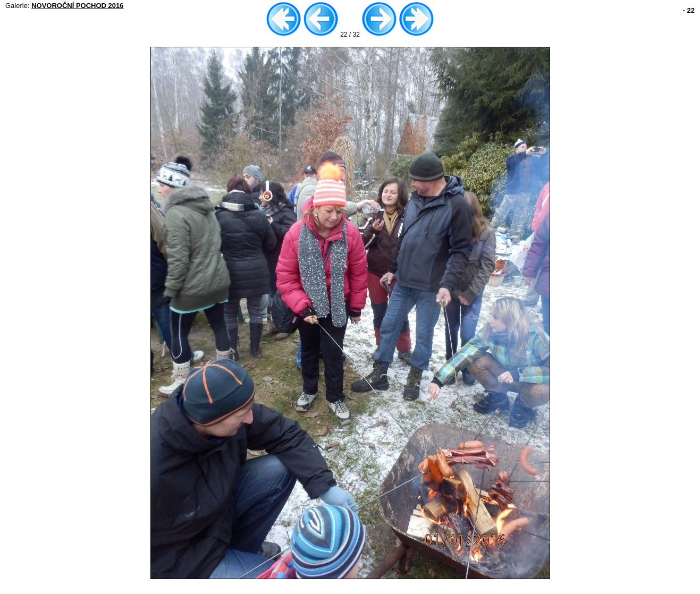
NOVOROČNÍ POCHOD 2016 (77, 6)
